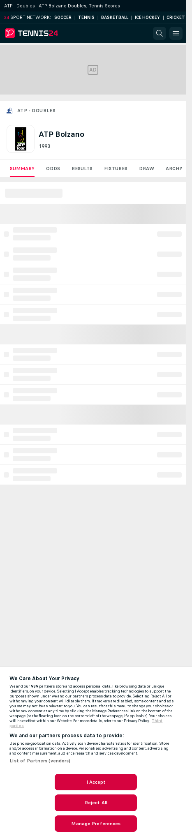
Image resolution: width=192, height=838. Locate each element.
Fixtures (115, 168)
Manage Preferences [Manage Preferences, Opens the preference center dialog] (95, 823)
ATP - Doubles (36, 110)
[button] (159, 33)
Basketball (114, 17)
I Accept (96, 782)
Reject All (96, 803)
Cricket (176, 17)
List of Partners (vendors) (39, 761)
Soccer (63, 17)
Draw (146, 168)
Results (82, 168)
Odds (53, 168)
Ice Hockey (147, 17)
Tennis (86, 17)
